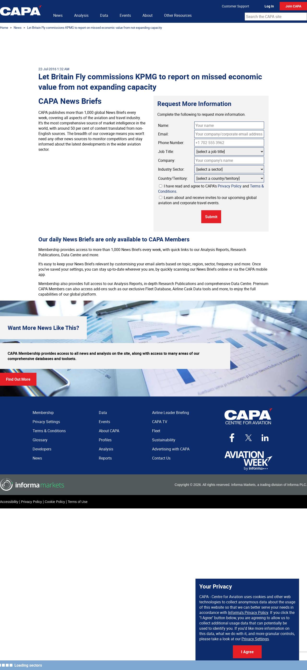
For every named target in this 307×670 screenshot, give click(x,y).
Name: (163, 125)
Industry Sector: (171, 169)
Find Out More (18, 379)
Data (104, 15)
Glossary (40, 440)
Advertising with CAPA (170, 449)
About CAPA (109, 430)
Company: (166, 160)
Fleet (156, 430)
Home (4, 27)
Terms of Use (77, 502)
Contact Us (161, 458)
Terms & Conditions (49, 430)
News (58, 15)
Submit (211, 216)
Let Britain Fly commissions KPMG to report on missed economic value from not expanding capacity (94, 27)
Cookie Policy (55, 502)
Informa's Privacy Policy (248, 612)
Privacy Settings (255, 638)
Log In (269, 6)
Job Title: (166, 151)
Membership (43, 412)
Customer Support (235, 6)
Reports (105, 458)
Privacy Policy (230, 186)
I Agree (247, 651)
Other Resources (178, 15)
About (147, 15)
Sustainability (163, 440)
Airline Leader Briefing (170, 412)
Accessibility (9, 502)
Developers (42, 449)
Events (125, 15)
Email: (163, 134)
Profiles (105, 440)
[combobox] (276, 16)
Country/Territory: (173, 178)
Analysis (81, 15)
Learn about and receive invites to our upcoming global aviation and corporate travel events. (207, 200)
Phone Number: (171, 142)
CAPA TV (159, 421)
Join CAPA (293, 6)
